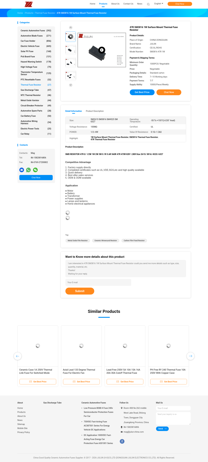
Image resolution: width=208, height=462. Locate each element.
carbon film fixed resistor (134, 241)
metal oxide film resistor (78, 241)
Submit (79, 291)
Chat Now (179, 4)
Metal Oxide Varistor (36, 100)
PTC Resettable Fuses (36, 79)
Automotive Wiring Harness (36, 122)
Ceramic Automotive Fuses (36, 30)
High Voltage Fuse (36, 66)
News (20, 420)
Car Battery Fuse (36, 116)
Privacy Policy (23, 432)
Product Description (95, 111)
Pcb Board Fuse (36, 56)
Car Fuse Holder (36, 41)
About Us (21, 416)
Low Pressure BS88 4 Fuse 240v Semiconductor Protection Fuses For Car (98, 412)
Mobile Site (22, 428)
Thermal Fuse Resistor (36, 84)
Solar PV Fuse (36, 51)
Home (20, 408)
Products (21, 412)
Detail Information (73, 111)
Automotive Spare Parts (36, 110)
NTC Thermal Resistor (36, 95)
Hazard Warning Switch (36, 61)
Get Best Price (142, 92)
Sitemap (21, 424)
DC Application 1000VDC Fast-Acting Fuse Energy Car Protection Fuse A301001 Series (98, 439)
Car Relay (36, 133)
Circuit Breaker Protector (36, 105)
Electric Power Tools (36, 128)
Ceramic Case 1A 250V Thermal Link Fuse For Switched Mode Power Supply (35, 372)
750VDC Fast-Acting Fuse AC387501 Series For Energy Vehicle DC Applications (97, 425)
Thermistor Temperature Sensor (36, 73)
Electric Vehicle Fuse (36, 46)
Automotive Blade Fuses (36, 35)
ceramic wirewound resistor (106, 241)
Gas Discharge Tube (36, 90)
